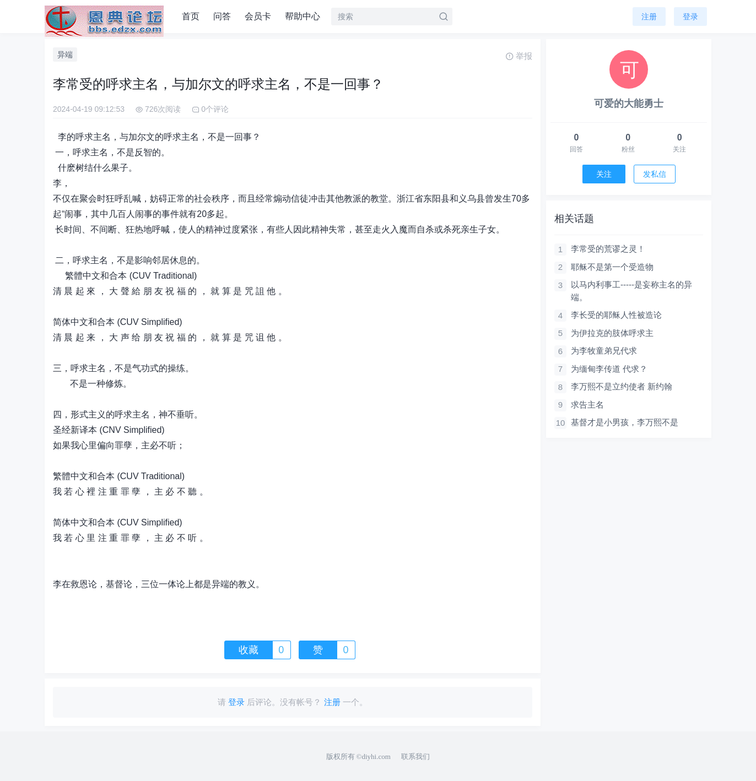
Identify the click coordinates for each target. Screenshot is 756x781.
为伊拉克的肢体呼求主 (612, 333)
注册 (649, 16)
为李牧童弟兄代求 (604, 350)
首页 (190, 16)
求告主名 (587, 404)
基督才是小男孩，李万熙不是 (624, 422)
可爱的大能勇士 (628, 103)
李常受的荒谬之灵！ (608, 248)
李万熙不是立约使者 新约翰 (621, 386)
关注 (604, 174)
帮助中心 (302, 16)
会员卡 (258, 16)
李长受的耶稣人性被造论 (616, 314)
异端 (65, 54)
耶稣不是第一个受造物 (612, 267)
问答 (222, 16)
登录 (690, 16)
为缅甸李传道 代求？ (609, 368)
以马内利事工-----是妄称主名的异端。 (631, 291)
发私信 (654, 174)
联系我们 (415, 756)
